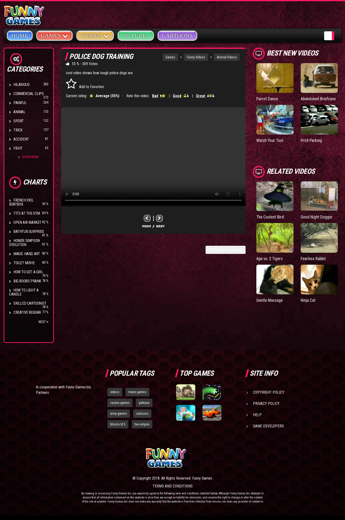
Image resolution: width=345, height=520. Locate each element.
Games (170, 57)
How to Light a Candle (23, 292)
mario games (137, 392)
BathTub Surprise (28, 231)
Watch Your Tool (270, 140)
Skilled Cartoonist (29, 303)
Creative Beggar (27, 312)
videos (114, 392)
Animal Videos (227, 57)
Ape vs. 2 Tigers (270, 258)
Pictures (136, 36)
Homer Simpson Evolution (24, 242)
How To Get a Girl (28, 272)
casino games (120, 403)
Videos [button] (95, 35)
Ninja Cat (308, 299)
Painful (19, 103)
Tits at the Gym (26, 213)
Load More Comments (225, 250)
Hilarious (21, 84)
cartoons (142, 413)
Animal (19, 112)
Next (43, 322)
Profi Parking (312, 140)
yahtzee (144, 403)
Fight (18, 148)
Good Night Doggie (317, 216)
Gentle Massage (270, 299)
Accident (21, 139)
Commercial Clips (28, 93)
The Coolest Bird (270, 216)
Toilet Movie (23, 263)
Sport (18, 121)
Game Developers (268, 426)
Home (19, 36)
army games (118, 413)
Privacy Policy (266, 403)
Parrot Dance (267, 98)
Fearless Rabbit (314, 258)
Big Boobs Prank (27, 281)
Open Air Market (27, 222)
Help (257, 415)
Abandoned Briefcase (319, 98)
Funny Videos (196, 57)
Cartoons (177, 36)
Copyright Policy (268, 392)
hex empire (142, 424)
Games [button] (54, 35)
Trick (18, 130)
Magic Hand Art (26, 254)
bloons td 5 (118, 424)
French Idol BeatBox (21, 202)
